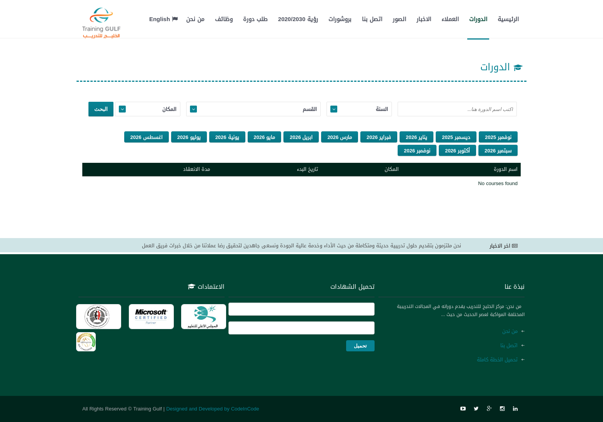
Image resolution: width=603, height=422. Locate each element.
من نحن (195, 19)
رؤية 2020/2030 (298, 19)
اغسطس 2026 (146, 137)
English (163, 19)
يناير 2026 (416, 137)
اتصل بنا (372, 19)
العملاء (450, 19)
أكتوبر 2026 (457, 151)
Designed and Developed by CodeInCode (212, 409)
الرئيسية (508, 19)
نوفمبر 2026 (417, 151)
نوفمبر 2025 (498, 137)
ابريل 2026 (301, 137)
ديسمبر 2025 (456, 137)
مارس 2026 (339, 137)
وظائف (224, 19)
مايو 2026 (264, 137)
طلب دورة (255, 19)
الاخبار (423, 19)
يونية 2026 (227, 137)
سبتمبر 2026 (498, 151)
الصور (399, 19)
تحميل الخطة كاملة (497, 359)
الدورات (478, 19)
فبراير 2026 (378, 137)
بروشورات (339, 19)
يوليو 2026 (189, 137)
